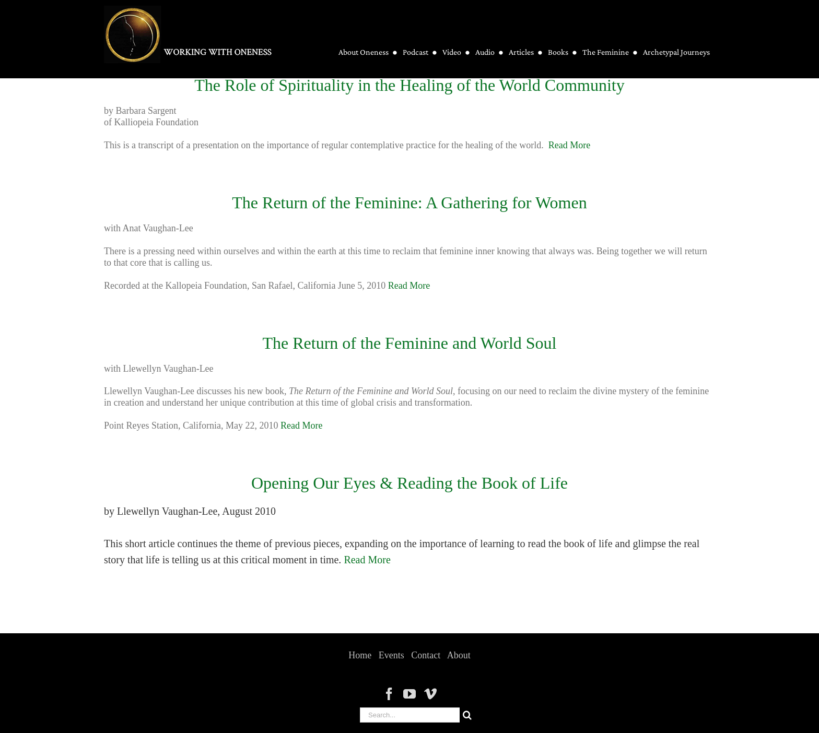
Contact (425, 655)
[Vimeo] (430, 694)
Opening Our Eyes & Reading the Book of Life (409, 483)
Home (359, 655)
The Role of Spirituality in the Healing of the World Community (409, 85)
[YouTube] (409, 694)
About (459, 655)
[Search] (467, 715)
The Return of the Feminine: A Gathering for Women (409, 202)
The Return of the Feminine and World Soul (410, 343)
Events (391, 655)
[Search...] (410, 715)
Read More (569, 145)
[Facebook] (389, 694)
